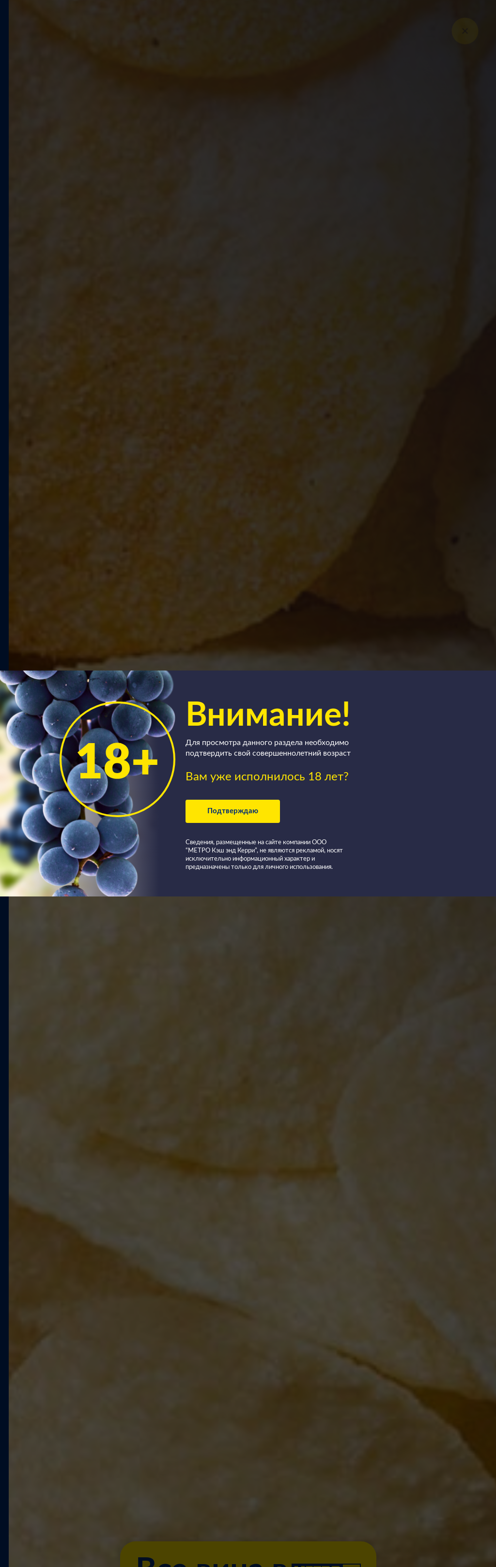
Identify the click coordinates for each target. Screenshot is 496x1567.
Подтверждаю (232, 811)
